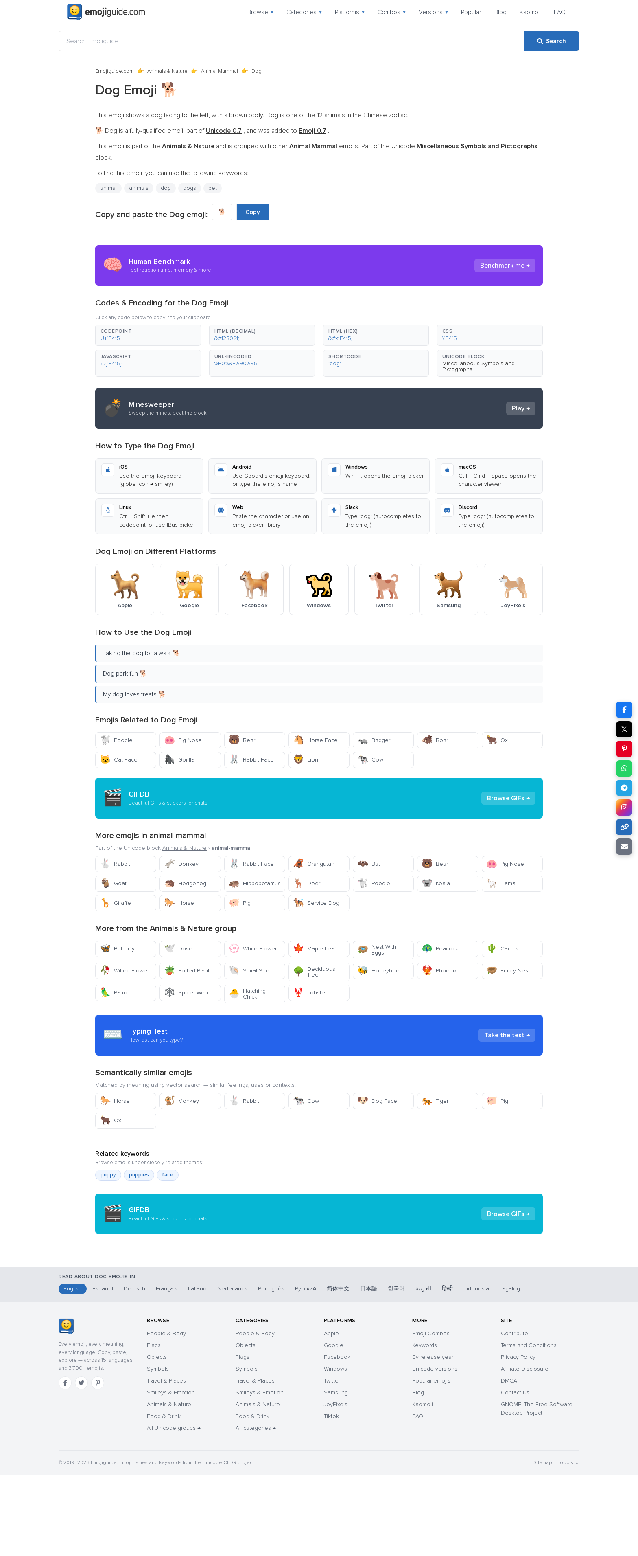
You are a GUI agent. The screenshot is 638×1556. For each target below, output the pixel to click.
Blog (500, 12)
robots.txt (568, 1544)
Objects (157, 1438)
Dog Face (377, 1100)
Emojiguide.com (114, 71)
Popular (471, 12)
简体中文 (338, 1370)
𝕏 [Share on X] (624, 729)
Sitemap (542, 1544)
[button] (148, 335)
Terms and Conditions (529, 1426)
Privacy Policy (518, 1438)
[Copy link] (624, 827)
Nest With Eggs (376, 950)
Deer (306, 883)
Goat (113, 883)
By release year (432, 1438)
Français (166, 1370)
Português (271, 1370)
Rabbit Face (251, 759)
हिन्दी (447, 1370)
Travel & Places (166, 1462)
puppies (139, 1175)
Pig (240, 903)
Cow (370, 759)
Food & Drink (164, 1497)
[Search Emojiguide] (291, 41)
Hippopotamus (255, 883)
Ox (497, 740)
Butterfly (117, 948)
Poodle (116, 740)
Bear (242, 740)
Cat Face (119, 759)
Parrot (114, 992)
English (72, 1370)
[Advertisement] (319, 1306)
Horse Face (315, 740)
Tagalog (510, 1370)
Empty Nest (508, 970)
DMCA (509, 1462)
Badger (373, 740)
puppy (108, 1175)
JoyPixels (335, 1485)
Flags (154, 1426)
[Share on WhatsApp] (624, 768)
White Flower (253, 948)
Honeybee (378, 970)
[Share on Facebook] (624, 710)
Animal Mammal (219, 71)
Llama (501, 883)
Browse (260, 12)
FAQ (560, 12)
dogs (189, 187)
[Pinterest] (97, 1464)
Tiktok (331, 1497)
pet (212, 187)
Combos (392, 12)
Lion (305, 759)
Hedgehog (185, 883)
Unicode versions (434, 1450)
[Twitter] (81, 1464)
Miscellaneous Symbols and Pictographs (478, 366)
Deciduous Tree (314, 972)
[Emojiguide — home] (106, 12)
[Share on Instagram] (624, 807)
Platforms (350, 12)
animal (108, 187)
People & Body (166, 1414)
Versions (433, 12)
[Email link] (624, 846)
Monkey (181, 1100)
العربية (423, 1370)
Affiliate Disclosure (524, 1450)
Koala (436, 883)
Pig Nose (183, 740)
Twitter (332, 1462)
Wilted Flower (124, 970)
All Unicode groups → (174, 1509)
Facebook (337, 1438)
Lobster (310, 992)
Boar (435, 740)
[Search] (551, 41)
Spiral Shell (250, 970)
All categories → (256, 1509)
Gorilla (179, 759)
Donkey (181, 863)
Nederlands (232, 1370)
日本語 (368, 1370)
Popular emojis (431, 1462)
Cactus (502, 948)
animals (139, 187)
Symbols (158, 1450)
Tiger (435, 1100)
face (167, 1175)
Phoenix (439, 970)
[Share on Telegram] (624, 788)
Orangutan (313, 863)
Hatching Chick (247, 994)
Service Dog (316, 903)
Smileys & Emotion (171, 1473)
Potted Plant (187, 970)
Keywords (424, 1426)
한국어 (396, 1370)
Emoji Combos (431, 1414)
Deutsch (134, 1370)
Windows (335, 1450)
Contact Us (515, 1473)
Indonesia (476, 1370)
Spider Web (186, 992)
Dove (178, 948)
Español (102, 1370)
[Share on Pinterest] (624, 749)
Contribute (514, 1414)
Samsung (336, 1473)
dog (166, 187)
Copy (252, 212)
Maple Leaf (314, 948)
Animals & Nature (167, 71)
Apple (331, 1414)
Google (333, 1426)
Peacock (440, 948)
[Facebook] (65, 1464)
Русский (305, 1370)
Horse (179, 903)
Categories (304, 12)
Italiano (197, 1370)
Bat (368, 863)
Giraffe (115, 903)
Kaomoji (530, 12)
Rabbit (115, 863)
